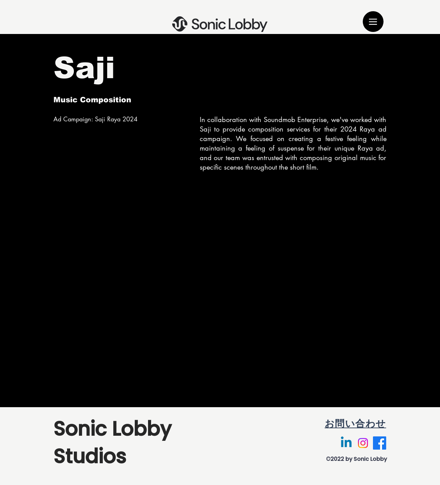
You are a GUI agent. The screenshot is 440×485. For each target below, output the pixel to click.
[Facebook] (379, 443)
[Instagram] (363, 443)
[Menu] (373, 21)
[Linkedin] (346, 443)
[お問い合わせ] (327, 424)
